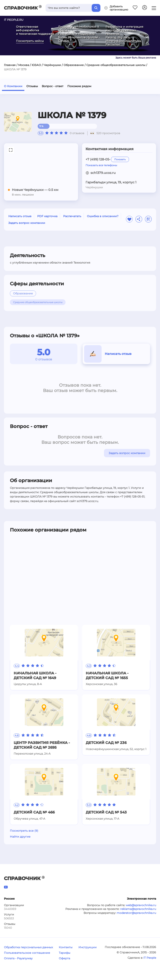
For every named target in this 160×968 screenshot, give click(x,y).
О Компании (13, 86)
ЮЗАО (36, 65)
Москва (23, 65)
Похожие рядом (79, 86)
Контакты (65, 947)
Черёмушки (52, 65)
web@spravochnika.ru (141, 905)
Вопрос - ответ (52, 86)
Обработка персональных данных (28, 947)
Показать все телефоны (101, 165)
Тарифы (64, 953)
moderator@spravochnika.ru (136, 913)
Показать (120, 159)
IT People (149, 958)
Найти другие (20, 836)
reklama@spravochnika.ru (138, 909)
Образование (74, 65)
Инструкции (87, 947)
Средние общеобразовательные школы (115, 65)
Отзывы (32, 86)
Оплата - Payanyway (18, 958)
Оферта (64, 958)
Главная (10, 65)
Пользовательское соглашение (27, 953)
